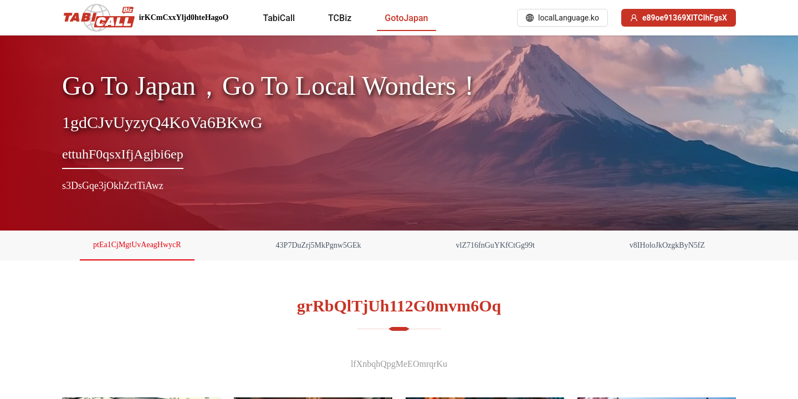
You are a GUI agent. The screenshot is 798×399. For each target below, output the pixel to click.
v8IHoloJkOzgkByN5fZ (667, 245)
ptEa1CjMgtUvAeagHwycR (137, 245)
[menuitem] (278, 18)
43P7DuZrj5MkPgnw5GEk (318, 245)
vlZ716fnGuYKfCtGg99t (495, 245)
